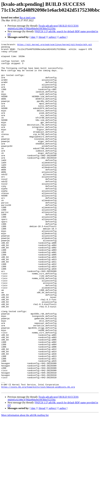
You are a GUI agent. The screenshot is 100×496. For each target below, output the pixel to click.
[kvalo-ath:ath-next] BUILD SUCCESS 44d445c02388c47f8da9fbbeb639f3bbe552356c (43, 27)
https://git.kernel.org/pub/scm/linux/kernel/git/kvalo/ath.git (54, 44)
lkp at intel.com (27, 17)
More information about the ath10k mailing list (25, 484)
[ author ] (62, 37)
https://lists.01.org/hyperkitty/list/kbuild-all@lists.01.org (38, 455)
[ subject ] (52, 37)
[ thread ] (42, 37)
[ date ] (33, 37)
